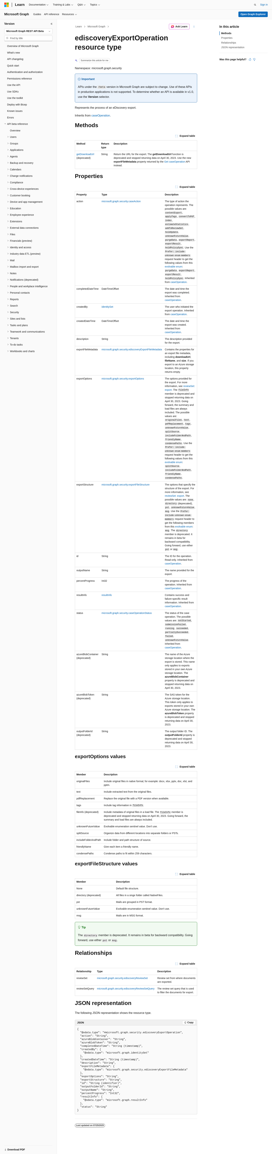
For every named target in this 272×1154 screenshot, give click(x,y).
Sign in (264, 4)
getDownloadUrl (85, 154)
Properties (227, 37)
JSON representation (232, 47)
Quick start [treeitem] (13, 65)
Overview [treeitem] (15, 130)
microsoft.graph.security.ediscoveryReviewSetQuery (125, 988)
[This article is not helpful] (254, 59)
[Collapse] (51, 24)
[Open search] (255, 5)
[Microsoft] (6, 4)
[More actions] (194, 27)
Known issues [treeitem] (14, 111)
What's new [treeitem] (13, 52)
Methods (226, 33)
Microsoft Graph (96, 26)
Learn (79, 26)
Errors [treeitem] (10, 117)
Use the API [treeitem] (13, 85)
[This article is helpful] (250, 59)
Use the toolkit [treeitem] (15, 98)
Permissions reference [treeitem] (19, 78)
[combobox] (28, 31)
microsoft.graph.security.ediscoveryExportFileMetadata (132, 349)
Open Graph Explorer (253, 14)
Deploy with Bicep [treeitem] (17, 104)
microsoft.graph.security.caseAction (121, 201)
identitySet (107, 306)
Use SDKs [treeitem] (13, 91)
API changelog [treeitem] (15, 59)
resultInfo (107, 595)
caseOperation (100, 115)
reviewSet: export (174, 495)
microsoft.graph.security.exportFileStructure (126, 484)
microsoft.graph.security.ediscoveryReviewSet (122, 978)
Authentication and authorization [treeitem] (25, 72)
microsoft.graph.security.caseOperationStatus (127, 613)
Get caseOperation (174, 161)
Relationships (228, 42)
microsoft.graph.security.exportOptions (123, 378)
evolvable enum (173, 266)
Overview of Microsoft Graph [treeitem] (23, 46)
